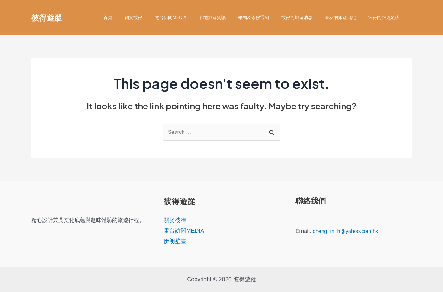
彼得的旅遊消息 (305, 17)
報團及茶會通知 (265, 17)
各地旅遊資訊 (228, 17)
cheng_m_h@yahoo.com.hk (348, 231)
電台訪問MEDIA (190, 17)
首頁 (134, 17)
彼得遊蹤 (46, 17)
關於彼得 (156, 17)
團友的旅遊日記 (345, 17)
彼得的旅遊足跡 (385, 17)
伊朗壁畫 (175, 241)
